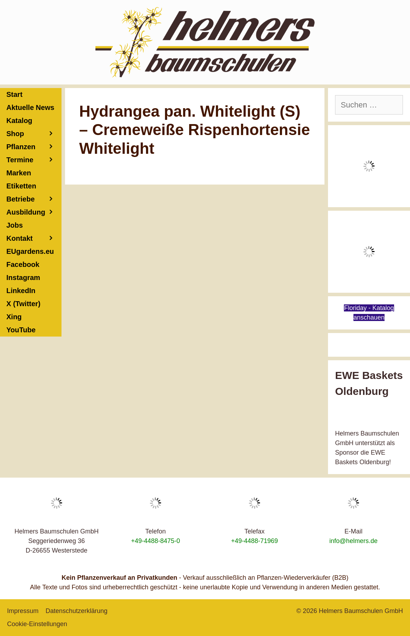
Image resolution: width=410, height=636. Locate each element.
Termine (34, 160)
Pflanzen (34, 146)
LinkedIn (20, 290)
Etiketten (21, 186)
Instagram (23, 277)
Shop (34, 133)
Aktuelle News (30, 107)
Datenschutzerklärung (76, 610)
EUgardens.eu (30, 251)
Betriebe (34, 199)
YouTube (21, 330)
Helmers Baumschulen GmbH (361, 610)
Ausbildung (34, 212)
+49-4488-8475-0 (155, 540)
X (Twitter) (23, 304)
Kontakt (34, 238)
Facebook (22, 264)
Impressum (23, 610)
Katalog (19, 120)
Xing (14, 317)
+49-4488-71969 (254, 540)
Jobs (14, 225)
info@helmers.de (353, 540)
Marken (18, 173)
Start (14, 94)
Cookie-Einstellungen (37, 624)
